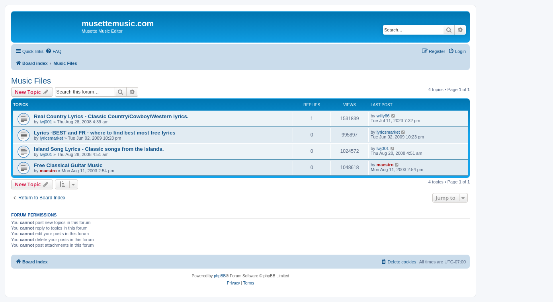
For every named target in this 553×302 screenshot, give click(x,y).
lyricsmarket (51, 138)
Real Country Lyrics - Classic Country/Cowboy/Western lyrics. (111, 116)
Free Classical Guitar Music (68, 165)
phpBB (220, 276)
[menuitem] (53, 51)
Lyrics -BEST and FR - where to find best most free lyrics (105, 133)
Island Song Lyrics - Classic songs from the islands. (99, 149)
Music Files (31, 80)
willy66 (383, 115)
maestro (48, 170)
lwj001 (46, 121)
